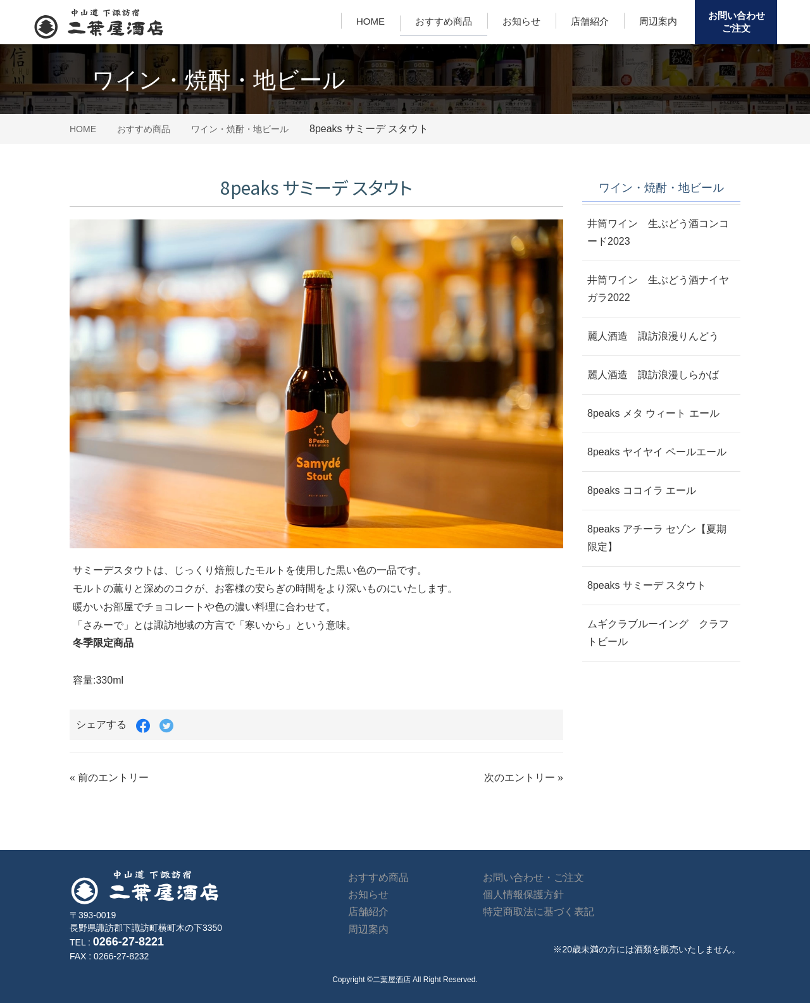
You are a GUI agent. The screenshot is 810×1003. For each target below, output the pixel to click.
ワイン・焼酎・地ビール (240, 129)
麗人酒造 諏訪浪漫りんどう (653, 336)
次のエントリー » (523, 777)
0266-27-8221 (128, 941)
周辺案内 (658, 21)
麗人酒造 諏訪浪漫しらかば (653, 374)
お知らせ (521, 21)
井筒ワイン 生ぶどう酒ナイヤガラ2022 (658, 288)
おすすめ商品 (443, 21)
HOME (370, 21)
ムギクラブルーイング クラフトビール (658, 632)
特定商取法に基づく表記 (538, 911)
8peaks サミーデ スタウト (646, 585)
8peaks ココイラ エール (641, 490)
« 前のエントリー (109, 777)
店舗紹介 (590, 21)
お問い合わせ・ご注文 (533, 877)
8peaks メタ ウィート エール (653, 413)
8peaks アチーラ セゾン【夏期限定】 (656, 538)
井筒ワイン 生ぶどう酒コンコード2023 (658, 232)
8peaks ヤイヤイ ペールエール (656, 451)
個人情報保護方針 (523, 894)
